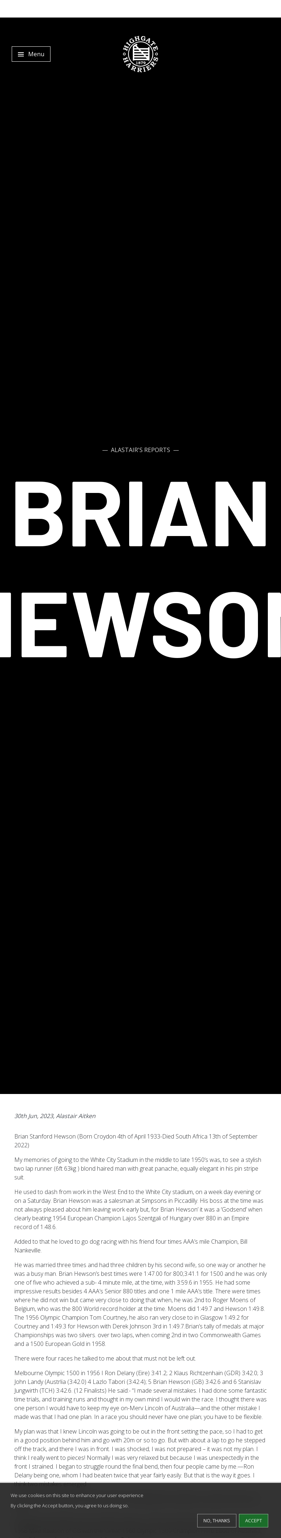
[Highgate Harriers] (140, 54)
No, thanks (216, 1520)
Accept (253, 1520)
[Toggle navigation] (31, 54)
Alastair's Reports (140, 450)
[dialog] (140, 1510)
